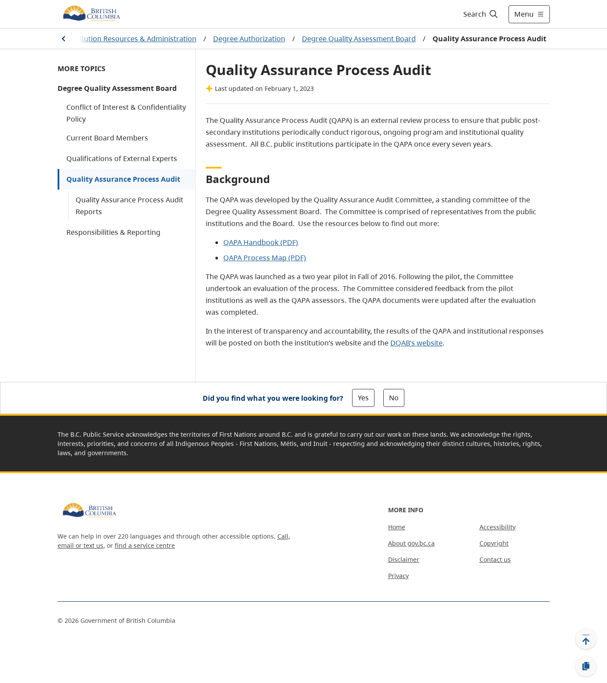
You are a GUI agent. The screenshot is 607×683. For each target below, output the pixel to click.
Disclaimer (403, 559)
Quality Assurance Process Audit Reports (129, 205)
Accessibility (498, 527)
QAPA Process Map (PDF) (264, 257)
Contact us (495, 559)
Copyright (494, 543)
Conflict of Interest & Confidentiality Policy (126, 113)
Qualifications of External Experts (121, 158)
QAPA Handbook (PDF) (260, 242)
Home (396, 527)
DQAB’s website (416, 343)
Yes (363, 398)
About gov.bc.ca (411, 543)
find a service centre (145, 545)
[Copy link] (585, 666)
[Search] (481, 14)
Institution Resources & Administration (131, 38)
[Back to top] (585, 638)
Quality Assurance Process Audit (123, 179)
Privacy (398, 576)
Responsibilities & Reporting (113, 232)
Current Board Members (107, 138)
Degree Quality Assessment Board (359, 38)
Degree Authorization (249, 38)
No (394, 398)
